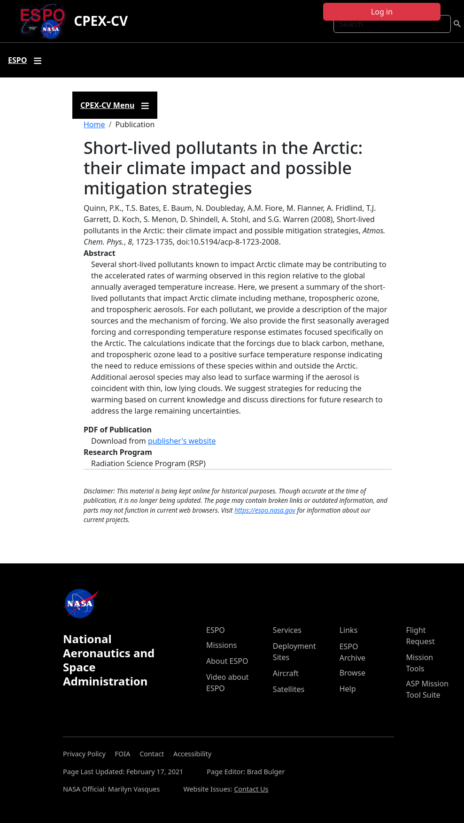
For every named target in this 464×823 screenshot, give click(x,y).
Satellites (288, 689)
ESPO (215, 630)
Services (287, 630)
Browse (352, 673)
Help (348, 689)
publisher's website (182, 441)
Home (94, 124)
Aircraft (286, 673)
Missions (221, 645)
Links (349, 630)
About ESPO (227, 661)
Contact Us (251, 789)
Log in (382, 12)
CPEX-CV (101, 21)
